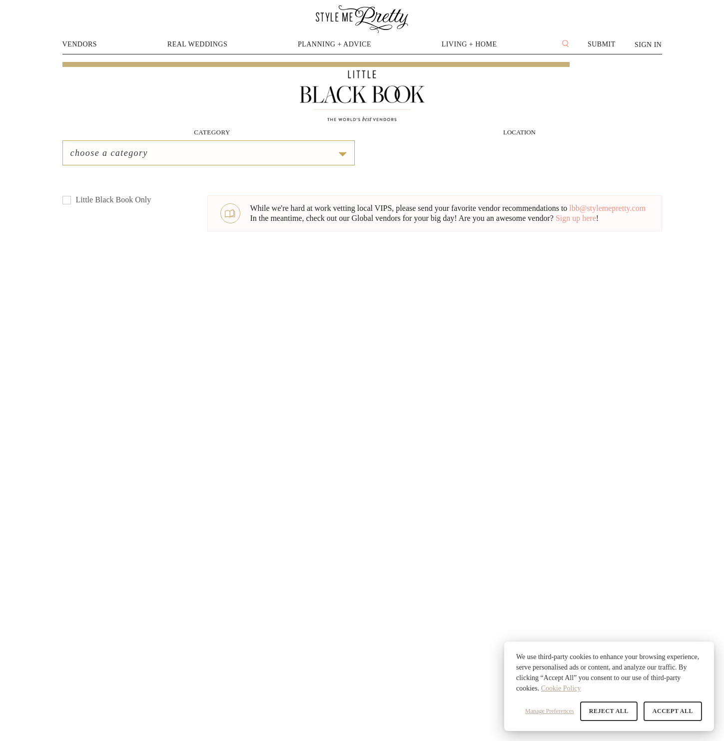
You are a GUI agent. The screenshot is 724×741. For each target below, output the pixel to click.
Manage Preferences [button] (549, 711)
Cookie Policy (561, 688)
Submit (602, 44)
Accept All (673, 711)
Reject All (609, 711)
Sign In (648, 44)
